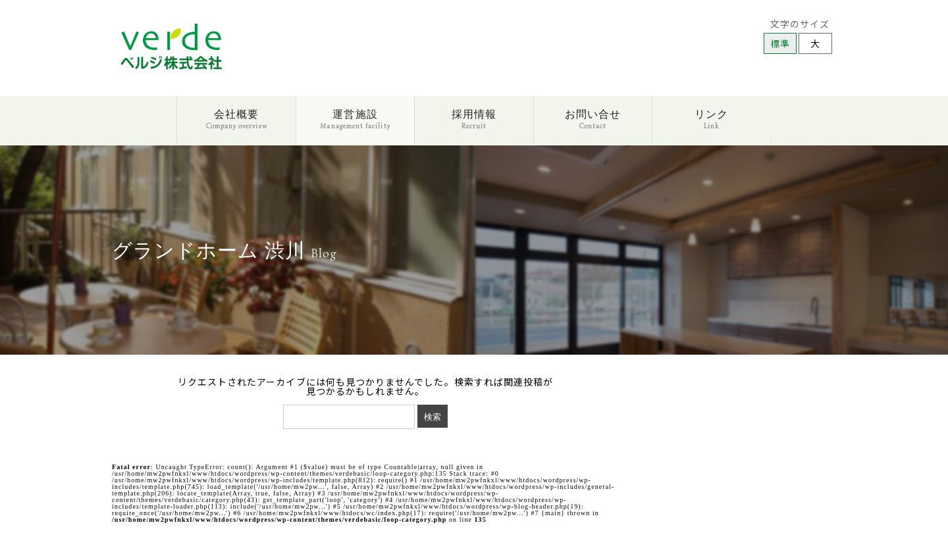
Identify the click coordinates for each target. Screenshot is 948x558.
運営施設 (355, 119)
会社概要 (236, 119)
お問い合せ (593, 119)
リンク (711, 119)
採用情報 (474, 119)
